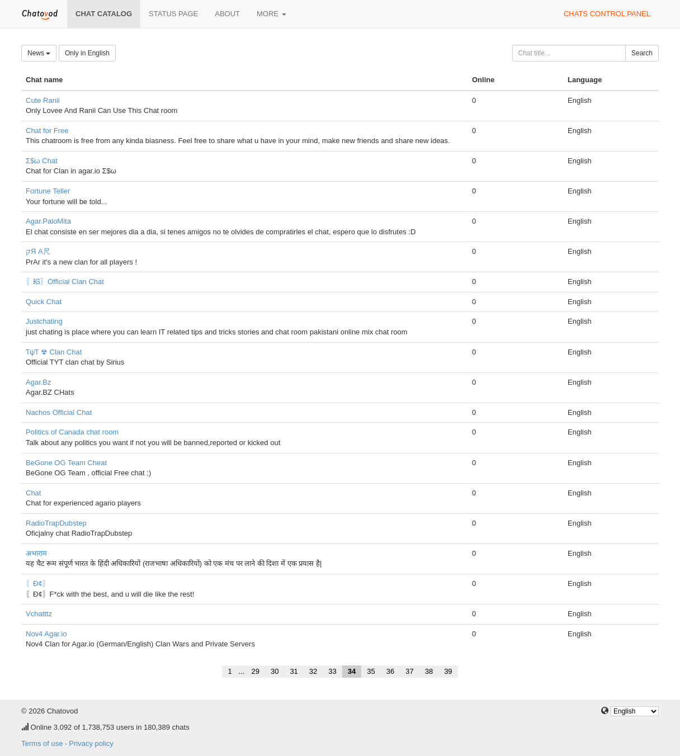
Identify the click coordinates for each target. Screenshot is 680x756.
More (271, 14)
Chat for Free (47, 130)
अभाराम (36, 553)
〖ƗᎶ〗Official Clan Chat (65, 281)
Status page (173, 14)
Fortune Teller (48, 191)
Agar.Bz (38, 382)
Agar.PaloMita (48, 221)
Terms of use (42, 743)
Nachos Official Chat (59, 412)
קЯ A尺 (38, 251)
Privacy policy (91, 743)
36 (390, 671)
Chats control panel (607, 14)
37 (409, 671)
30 (274, 671)
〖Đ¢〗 (38, 583)
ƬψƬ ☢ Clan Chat (54, 352)
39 (448, 671)
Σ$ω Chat (42, 161)
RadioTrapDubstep (56, 523)
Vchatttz (39, 613)
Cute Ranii (43, 100)
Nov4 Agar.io (46, 634)
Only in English (87, 53)
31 (294, 671)
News (38, 53)
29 (255, 671)
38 (429, 671)
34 (352, 671)
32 (313, 671)
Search (642, 53)
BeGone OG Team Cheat (66, 463)
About (227, 14)
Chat (33, 493)
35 (371, 671)
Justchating (44, 321)
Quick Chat (44, 301)
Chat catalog (103, 14)
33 (332, 671)
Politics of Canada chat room (72, 432)
